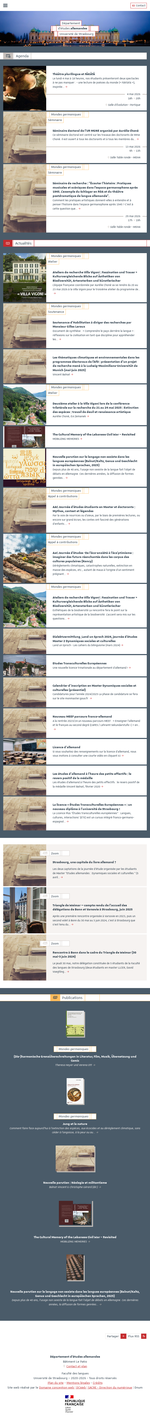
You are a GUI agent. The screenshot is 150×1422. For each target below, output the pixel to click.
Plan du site (56, 1383)
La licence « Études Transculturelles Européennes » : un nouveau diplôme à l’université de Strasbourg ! (92, 807)
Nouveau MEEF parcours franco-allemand (82, 717)
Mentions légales (78, 1383)
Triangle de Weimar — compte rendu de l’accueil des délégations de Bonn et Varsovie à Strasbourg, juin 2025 (93, 908)
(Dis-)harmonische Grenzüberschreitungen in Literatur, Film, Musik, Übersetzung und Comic (75, 1059)
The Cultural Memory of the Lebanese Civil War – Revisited (94, 435)
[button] (123, 1336)
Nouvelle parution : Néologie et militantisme (75, 1183)
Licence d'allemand (66, 747)
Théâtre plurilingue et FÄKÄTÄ (74, 74)
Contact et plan (76, 1366)
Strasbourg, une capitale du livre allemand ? (84, 862)
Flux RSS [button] (133, 1336)
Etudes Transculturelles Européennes (80, 663)
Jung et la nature (75, 1124)
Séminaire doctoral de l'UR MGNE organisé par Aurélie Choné (96, 131)
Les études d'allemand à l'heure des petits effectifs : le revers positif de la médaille (92, 776)
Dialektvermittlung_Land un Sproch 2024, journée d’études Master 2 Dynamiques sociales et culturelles (95, 639)
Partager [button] (113, 1336)
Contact (138, 5)
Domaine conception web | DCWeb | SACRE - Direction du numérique (85, 1387)
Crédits (98, 1383)
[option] (75, 88)
